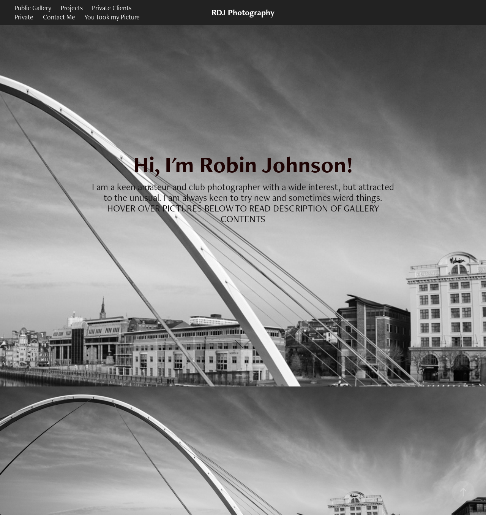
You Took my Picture (112, 17)
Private (23, 17)
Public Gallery (32, 7)
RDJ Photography (243, 12)
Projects (72, 7)
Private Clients (111, 7)
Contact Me (59, 17)
